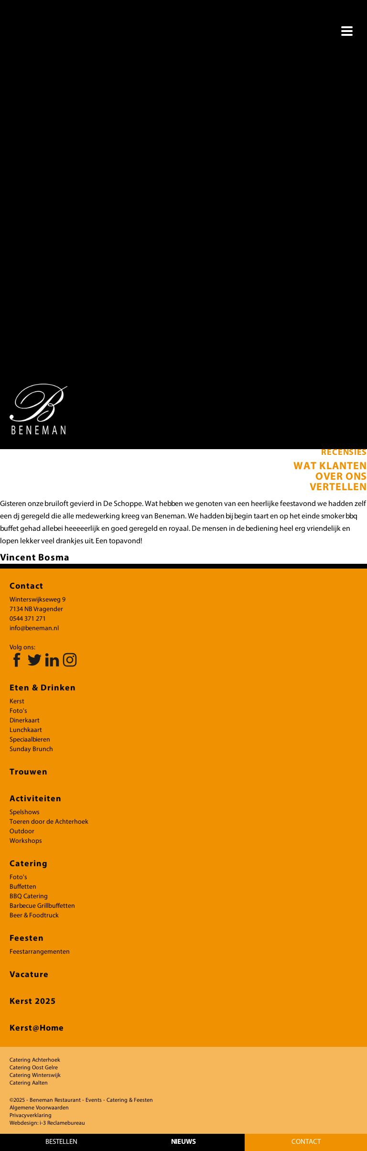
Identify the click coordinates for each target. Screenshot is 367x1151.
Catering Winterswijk (35, 1075)
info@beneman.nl (34, 628)
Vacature (29, 974)
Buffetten (23, 887)
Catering (29, 864)
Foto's (18, 711)
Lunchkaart (26, 730)
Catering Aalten (29, 1083)
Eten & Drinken (43, 688)
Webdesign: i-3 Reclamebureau (47, 1123)
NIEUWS (183, 1142)
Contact (306, 1142)
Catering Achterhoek (35, 1060)
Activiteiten (36, 799)
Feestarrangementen (40, 952)
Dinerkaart (25, 720)
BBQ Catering (29, 896)
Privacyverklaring (31, 1116)
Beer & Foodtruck (34, 915)
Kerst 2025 (33, 1001)
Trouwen (29, 772)
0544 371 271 (28, 619)
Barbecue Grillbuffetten (42, 906)
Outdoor (22, 831)
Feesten (27, 938)
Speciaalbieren (30, 739)
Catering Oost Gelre (34, 1068)
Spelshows (25, 812)
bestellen (61, 1142)
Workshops (26, 841)
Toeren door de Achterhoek (49, 822)
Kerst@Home (37, 1028)
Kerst (17, 701)
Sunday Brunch (31, 749)
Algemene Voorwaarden (39, 1108)
